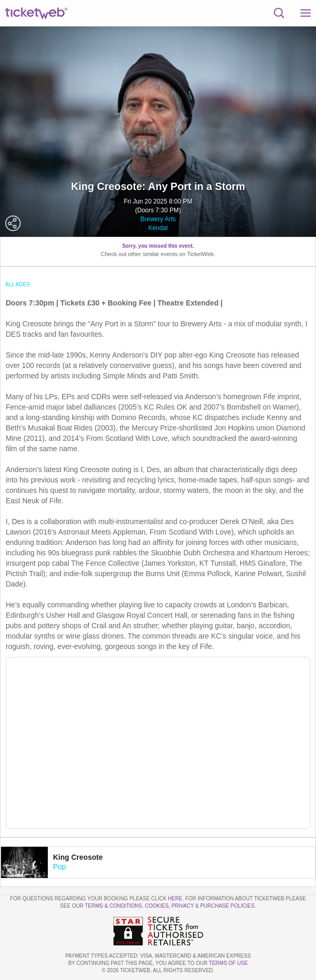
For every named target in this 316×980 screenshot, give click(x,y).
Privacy (183, 906)
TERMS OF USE (228, 963)
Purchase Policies (227, 906)
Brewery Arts (158, 219)
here (175, 898)
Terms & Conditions (113, 906)
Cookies (157, 906)
